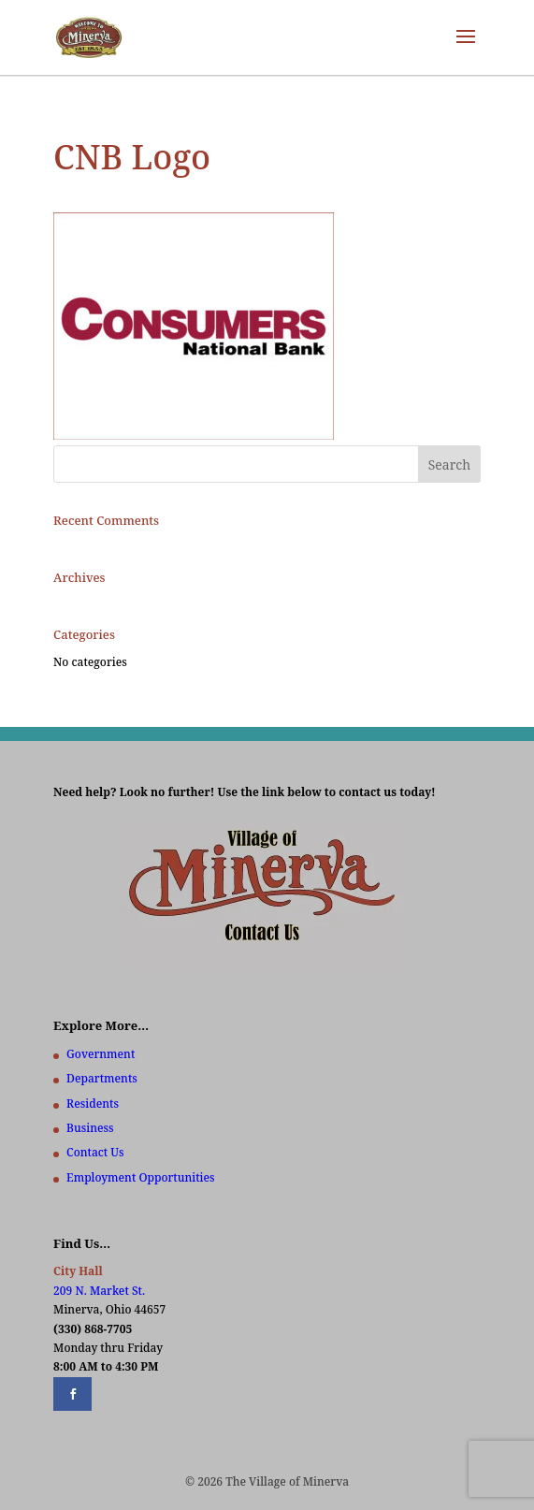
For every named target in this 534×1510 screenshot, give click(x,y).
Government (100, 1054)
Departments (101, 1078)
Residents (92, 1103)
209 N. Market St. (99, 1291)
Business (89, 1128)
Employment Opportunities (140, 1177)
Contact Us (94, 1152)
